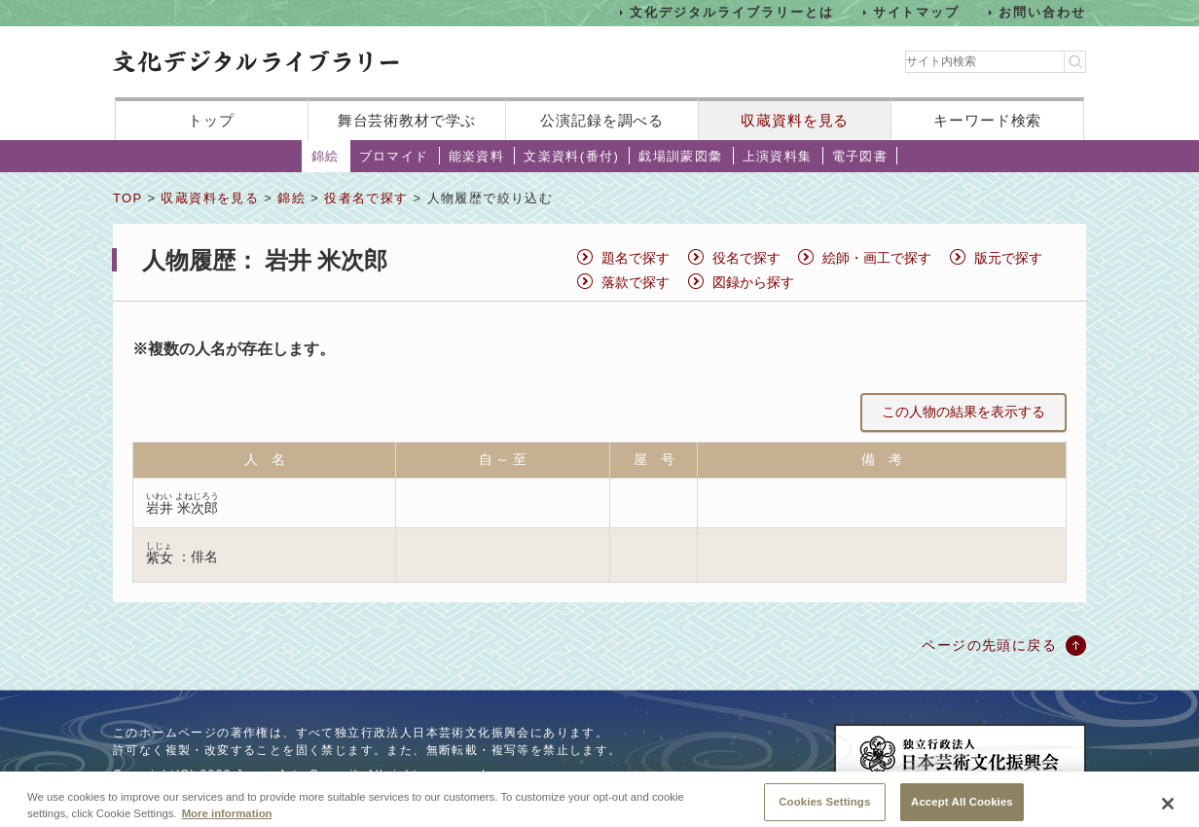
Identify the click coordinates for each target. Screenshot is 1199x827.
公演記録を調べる (602, 120)
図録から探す (753, 282)
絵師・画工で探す (876, 258)
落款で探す (635, 282)
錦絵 (325, 156)
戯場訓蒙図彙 (680, 156)
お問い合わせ (1042, 12)
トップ (211, 120)
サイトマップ (917, 12)
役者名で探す (366, 198)
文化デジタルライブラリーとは (731, 12)
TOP (127, 198)
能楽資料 (477, 156)
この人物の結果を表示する (963, 411)
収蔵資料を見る (795, 120)
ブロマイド (394, 156)
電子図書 (860, 156)
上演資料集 (778, 156)
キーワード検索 (987, 120)
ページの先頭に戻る (989, 645)
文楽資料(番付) (571, 156)
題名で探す (635, 258)
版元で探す (1008, 258)
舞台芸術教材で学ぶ (407, 120)
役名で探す (746, 258)
